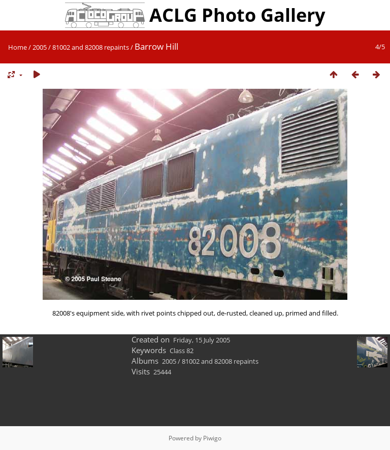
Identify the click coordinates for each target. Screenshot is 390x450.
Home (17, 47)
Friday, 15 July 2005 (201, 339)
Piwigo (212, 438)
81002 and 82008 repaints (90, 47)
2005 (39, 47)
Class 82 (181, 350)
